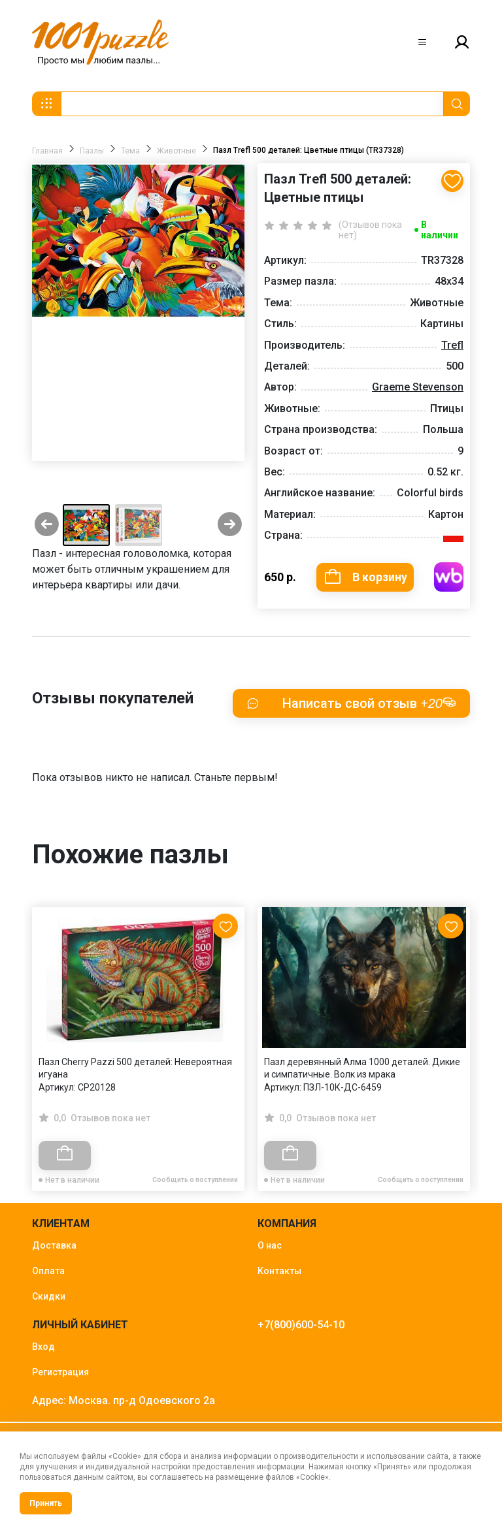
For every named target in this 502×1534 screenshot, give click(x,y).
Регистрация (60, 1372)
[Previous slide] (46, 525)
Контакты (279, 1271)
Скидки (48, 1297)
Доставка (54, 1246)
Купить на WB (448, 577)
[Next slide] (229, 525)
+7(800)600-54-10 (301, 1325)
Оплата (48, 1271)
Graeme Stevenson (417, 387)
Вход (43, 1347)
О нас (270, 1246)
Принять (45, 1503)
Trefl (452, 345)
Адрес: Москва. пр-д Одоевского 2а (123, 1401)
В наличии (439, 229)
